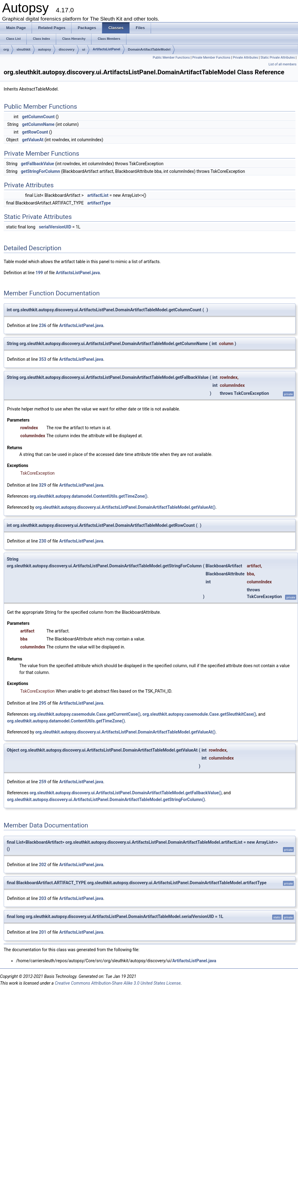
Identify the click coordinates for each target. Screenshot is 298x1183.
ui (83, 49)
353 (42, 359)
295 (42, 703)
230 (42, 541)
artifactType (99, 202)
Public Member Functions (171, 58)
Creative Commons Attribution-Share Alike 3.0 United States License (117, 983)
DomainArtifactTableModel (149, 49)
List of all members (282, 64)
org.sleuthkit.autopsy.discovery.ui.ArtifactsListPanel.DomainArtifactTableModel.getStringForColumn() (106, 799)
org (6, 49)
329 (42, 485)
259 (42, 781)
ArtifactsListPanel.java (78, 272)
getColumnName (38, 124)
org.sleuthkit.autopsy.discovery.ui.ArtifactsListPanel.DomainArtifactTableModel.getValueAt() (125, 507)
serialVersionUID (55, 226)
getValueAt (33, 139)
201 (42, 932)
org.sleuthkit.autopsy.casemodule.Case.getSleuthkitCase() (199, 714)
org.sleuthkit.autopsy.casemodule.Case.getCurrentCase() (85, 714)
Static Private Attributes (278, 58)
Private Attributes (245, 58)
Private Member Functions (211, 58)
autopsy (44, 49)
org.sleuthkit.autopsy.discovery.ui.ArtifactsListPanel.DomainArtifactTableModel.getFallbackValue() (125, 792)
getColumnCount (38, 116)
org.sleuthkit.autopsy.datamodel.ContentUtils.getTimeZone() (88, 496)
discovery (66, 49)
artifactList (97, 195)
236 (42, 325)
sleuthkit (23, 49)
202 (42, 864)
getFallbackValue (37, 163)
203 (42, 898)
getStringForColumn (40, 171)
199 (39, 272)
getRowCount (35, 132)
